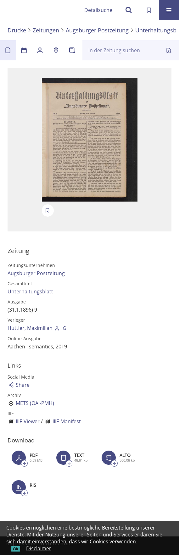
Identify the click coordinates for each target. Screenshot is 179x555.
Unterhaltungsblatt (30, 291)
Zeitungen (46, 30)
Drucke (17, 30)
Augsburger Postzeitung (97, 30)
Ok (15, 549)
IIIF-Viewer (28, 421)
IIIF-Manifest (67, 421)
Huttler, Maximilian (30, 328)
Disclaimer (38, 548)
